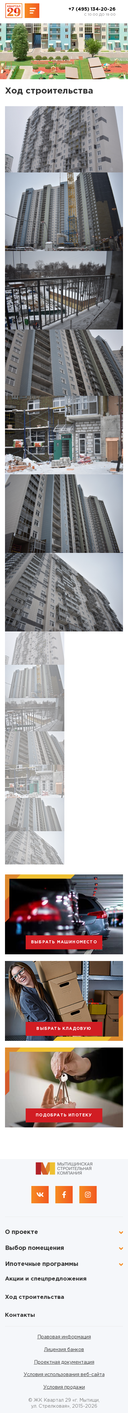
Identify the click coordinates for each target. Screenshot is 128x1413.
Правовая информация (64, 1337)
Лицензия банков (64, 1350)
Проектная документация (64, 1362)
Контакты (20, 1315)
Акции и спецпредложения (46, 1279)
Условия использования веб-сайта (64, 1375)
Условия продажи (64, 1387)
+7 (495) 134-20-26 (92, 12)
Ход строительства (34, 1297)
